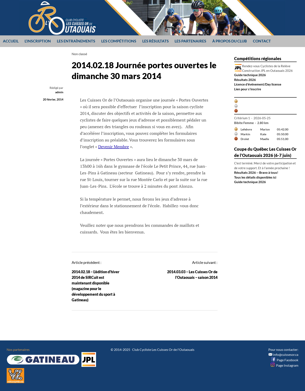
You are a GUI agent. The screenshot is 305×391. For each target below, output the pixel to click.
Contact (262, 41)
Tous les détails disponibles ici (255, 177)
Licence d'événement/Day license (257, 84)
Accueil (11, 41)
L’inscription (38, 41)
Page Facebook (284, 360)
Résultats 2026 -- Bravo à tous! (256, 172)
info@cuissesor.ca (285, 354)
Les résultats (155, 41)
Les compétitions (118, 41)
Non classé (79, 54)
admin (59, 92)
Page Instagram (284, 365)
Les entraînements (76, 41)
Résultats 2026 (245, 80)
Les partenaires (190, 41)
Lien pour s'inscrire (247, 89)
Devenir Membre (113, 146)
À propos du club (229, 41)
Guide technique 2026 (250, 75)
